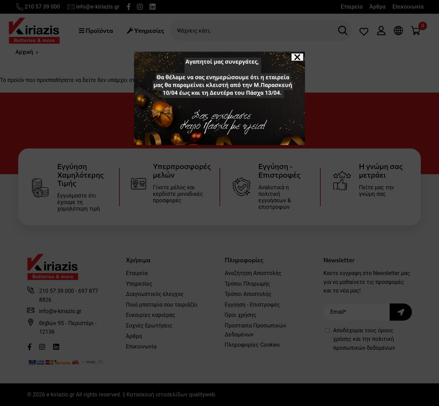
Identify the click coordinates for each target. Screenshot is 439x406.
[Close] (297, 57)
